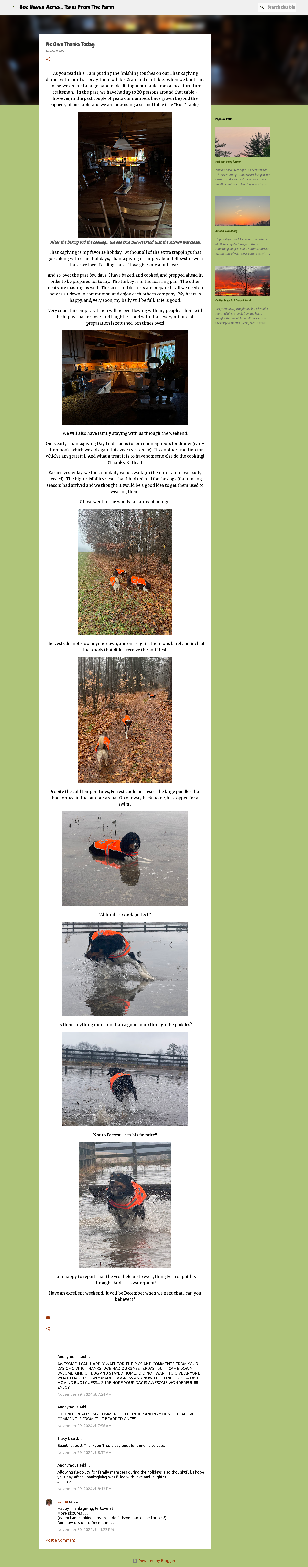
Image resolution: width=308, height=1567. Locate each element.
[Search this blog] (275, 7)
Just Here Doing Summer (228, 161)
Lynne (62, 1501)
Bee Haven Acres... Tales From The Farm (66, 7)
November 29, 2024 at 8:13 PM (84, 1488)
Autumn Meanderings (226, 231)
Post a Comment (60, 1540)
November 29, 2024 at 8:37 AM (84, 1452)
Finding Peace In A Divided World (233, 300)
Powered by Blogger (154, 1560)
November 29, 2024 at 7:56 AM (84, 1425)
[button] (48, 59)
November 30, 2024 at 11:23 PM (85, 1529)
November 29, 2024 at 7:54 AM (84, 1394)
